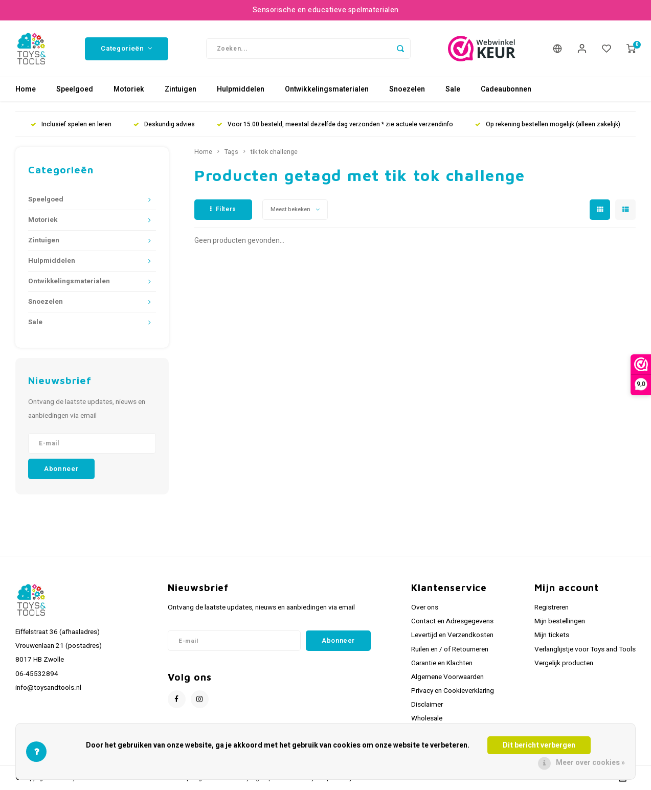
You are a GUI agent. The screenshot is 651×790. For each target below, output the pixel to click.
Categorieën (126, 48)
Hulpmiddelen (240, 89)
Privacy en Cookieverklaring (452, 691)
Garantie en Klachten (442, 663)
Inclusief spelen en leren (71, 124)
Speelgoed (74, 89)
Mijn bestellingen (559, 621)
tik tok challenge (274, 151)
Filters (223, 209)
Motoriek (129, 89)
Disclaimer (427, 704)
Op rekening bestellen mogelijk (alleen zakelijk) (547, 124)
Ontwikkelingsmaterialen (327, 89)
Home (25, 89)
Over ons (424, 607)
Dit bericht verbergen (539, 745)
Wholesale (426, 718)
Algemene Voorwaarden (447, 677)
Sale (452, 89)
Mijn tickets (551, 635)
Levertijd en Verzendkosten (452, 635)
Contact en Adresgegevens (452, 621)
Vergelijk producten (563, 663)
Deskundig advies (164, 124)
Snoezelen (407, 89)
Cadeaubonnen (506, 89)
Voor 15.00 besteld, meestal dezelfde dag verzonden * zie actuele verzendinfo (335, 124)
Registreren (551, 607)
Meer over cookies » (590, 762)
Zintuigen (180, 89)
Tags (231, 151)
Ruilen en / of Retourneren (449, 649)
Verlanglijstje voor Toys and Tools (585, 649)
